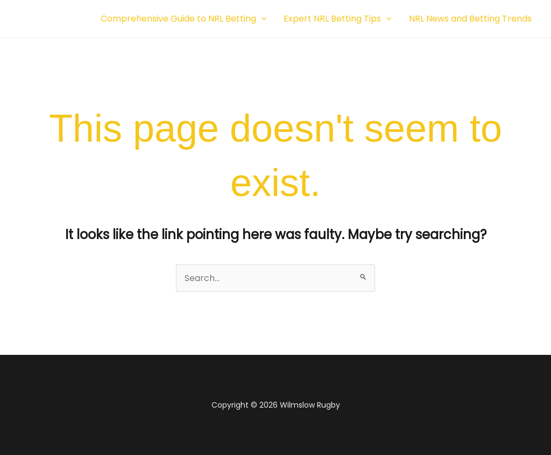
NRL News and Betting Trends (470, 18)
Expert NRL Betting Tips (338, 19)
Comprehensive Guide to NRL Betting (184, 19)
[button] (261, 19)
